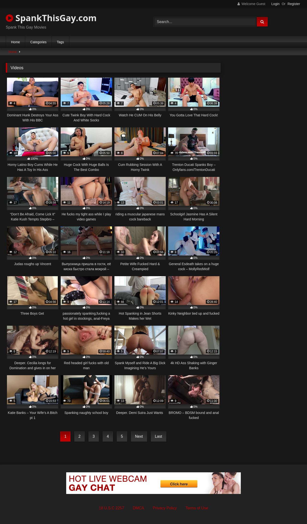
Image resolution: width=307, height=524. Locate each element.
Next (139, 436)
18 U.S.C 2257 (111, 508)
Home (15, 42)
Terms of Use (196, 508)
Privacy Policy (165, 508)
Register (294, 4)
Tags (60, 42)
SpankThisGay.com (51, 18)
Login (275, 4)
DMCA (138, 508)
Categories (38, 42)
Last (158, 436)
